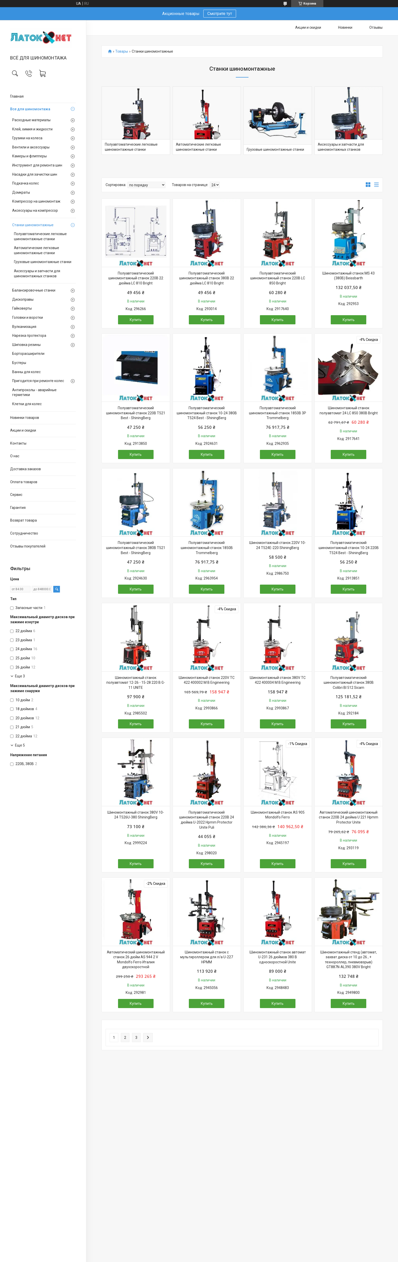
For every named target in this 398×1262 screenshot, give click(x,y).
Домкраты (21, 192)
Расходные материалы (31, 120)
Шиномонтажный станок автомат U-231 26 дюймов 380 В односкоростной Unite (278, 957)
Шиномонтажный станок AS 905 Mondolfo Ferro (278, 814)
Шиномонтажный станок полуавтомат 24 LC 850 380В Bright (349, 410)
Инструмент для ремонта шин (37, 165)
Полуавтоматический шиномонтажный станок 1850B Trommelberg (207, 548)
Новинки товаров (24, 418)
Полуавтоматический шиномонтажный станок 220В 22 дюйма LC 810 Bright (135, 278)
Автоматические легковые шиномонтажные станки (36, 250)
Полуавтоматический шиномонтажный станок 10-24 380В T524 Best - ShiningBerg (207, 413)
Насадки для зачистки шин (34, 174)
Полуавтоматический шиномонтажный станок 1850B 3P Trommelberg (277, 413)
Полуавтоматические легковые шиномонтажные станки (40, 236)
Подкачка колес (25, 183)
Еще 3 (20, 676)
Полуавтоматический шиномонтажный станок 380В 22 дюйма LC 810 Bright (206, 278)
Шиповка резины (26, 345)
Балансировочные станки (33, 290)
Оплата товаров (23, 482)
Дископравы (23, 299)
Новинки (345, 27)
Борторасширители (28, 354)
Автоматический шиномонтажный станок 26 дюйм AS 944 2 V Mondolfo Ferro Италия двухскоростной (136, 959)
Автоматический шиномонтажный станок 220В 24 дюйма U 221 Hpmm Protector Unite (348, 817)
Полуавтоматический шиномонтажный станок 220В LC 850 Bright (277, 278)
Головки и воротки (27, 317)
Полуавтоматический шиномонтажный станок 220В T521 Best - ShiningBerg (135, 413)
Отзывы (376, 27)
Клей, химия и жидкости (32, 129)
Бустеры (19, 363)
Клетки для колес (27, 404)
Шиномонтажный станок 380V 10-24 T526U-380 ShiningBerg (135, 814)
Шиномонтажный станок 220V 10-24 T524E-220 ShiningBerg (277, 545)
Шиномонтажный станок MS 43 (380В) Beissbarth (348, 275)
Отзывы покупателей (27, 546)
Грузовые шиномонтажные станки (42, 262)
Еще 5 (20, 745)
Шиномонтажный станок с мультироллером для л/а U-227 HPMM (206, 957)
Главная (17, 96)
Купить (136, 320)
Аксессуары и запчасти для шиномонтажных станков (37, 273)
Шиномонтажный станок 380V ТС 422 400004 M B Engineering (278, 680)
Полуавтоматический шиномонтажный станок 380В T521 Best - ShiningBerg (135, 548)
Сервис (16, 495)
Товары (121, 51)
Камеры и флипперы (29, 156)
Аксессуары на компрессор (35, 210)
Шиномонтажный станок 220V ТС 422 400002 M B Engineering (207, 680)
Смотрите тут (219, 13)
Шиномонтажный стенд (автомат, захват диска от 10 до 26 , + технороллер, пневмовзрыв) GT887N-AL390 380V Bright (348, 959)
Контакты (18, 443)
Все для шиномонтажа (30, 109)
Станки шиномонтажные (33, 225)
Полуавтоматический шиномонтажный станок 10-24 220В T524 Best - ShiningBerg (349, 548)
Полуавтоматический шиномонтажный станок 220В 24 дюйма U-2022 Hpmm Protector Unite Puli (206, 819)
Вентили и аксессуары (30, 147)
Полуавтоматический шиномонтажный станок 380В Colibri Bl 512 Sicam (349, 683)
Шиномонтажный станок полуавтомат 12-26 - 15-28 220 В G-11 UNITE (135, 683)
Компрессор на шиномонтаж (36, 201)
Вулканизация (24, 327)
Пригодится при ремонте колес (38, 381)
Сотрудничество (24, 533)
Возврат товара (23, 520)
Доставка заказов (25, 469)
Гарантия (18, 508)
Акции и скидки (23, 430)
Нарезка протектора (29, 335)
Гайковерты (22, 308)
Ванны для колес (26, 372)
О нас (14, 456)
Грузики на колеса (27, 138)
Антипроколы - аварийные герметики (34, 392)
